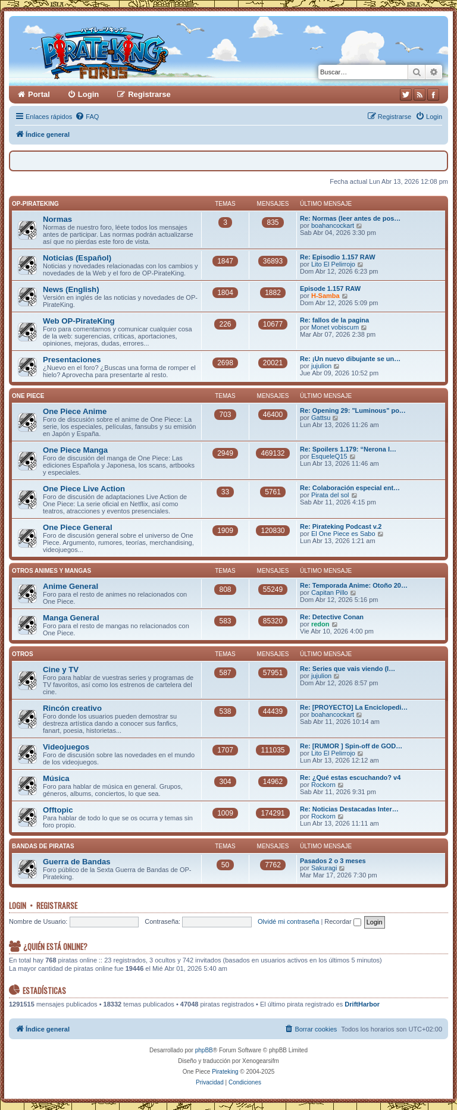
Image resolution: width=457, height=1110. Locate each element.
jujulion (321, 365)
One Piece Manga (75, 450)
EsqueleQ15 (329, 456)
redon (320, 624)
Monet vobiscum (335, 327)
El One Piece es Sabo (343, 533)
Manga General (71, 617)
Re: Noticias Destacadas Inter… (349, 809)
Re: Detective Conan (332, 616)
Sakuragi (324, 867)
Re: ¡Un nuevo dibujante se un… (350, 358)
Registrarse (56, 905)
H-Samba (325, 295)
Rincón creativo (72, 708)
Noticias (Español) (77, 257)
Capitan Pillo (329, 592)
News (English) (71, 289)
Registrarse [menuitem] (149, 94)
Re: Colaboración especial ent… (350, 487)
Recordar (342, 921)
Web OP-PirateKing (79, 320)
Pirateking (225, 1071)
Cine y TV (61, 669)
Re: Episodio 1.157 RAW (337, 257)
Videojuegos (66, 746)
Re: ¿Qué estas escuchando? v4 (350, 777)
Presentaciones (72, 359)
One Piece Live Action (84, 488)
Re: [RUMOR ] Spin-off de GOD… (351, 746)
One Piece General (77, 527)
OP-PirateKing (35, 203)
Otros (22, 654)
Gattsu (320, 417)
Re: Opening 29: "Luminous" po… (353, 410)
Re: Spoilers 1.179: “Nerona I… (348, 449)
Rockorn (323, 784)
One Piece (28, 396)
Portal (39, 94)
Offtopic (58, 809)
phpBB (204, 1050)
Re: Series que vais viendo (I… (347, 668)
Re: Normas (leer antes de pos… (350, 218)
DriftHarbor (362, 1004)
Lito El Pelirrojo (333, 264)
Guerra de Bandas (77, 861)
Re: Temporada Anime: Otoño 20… (354, 585)
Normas (57, 219)
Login (17, 905)
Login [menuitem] (88, 94)
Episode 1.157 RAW (330, 288)
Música (56, 778)
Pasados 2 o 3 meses (333, 860)
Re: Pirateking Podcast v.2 (340, 526)
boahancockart (332, 225)
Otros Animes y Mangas (51, 570)
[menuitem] (87, 116)
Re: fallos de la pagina (334, 320)
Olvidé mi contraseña (288, 921)
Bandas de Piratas (43, 846)
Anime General (70, 586)
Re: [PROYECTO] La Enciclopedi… (354, 707)
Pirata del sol (330, 494)
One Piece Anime (75, 411)
